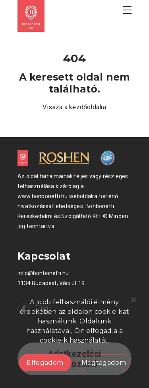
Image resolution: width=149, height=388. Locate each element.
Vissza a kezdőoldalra (74, 107)
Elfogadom (45, 362)
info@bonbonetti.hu (43, 273)
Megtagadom (103, 362)
